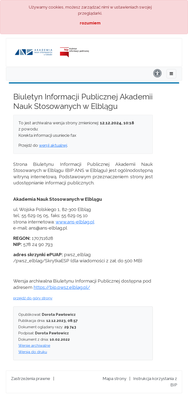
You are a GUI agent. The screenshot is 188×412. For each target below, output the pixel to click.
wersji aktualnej (53, 145)
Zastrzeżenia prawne (30, 378)
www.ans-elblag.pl (75, 221)
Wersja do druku (32, 352)
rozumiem (90, 23)
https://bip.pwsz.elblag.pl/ (62, 287)
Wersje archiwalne (34, 345)
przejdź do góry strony (32, 298)
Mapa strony (114, 378)
